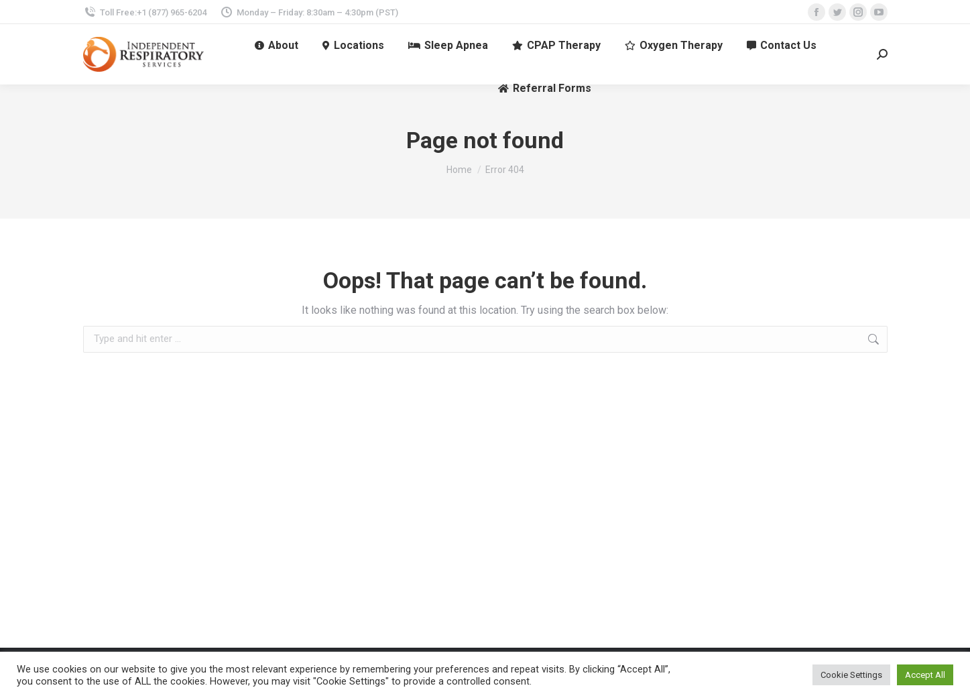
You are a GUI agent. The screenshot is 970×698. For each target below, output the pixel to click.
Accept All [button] (925, 675)
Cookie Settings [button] (851, 675)
